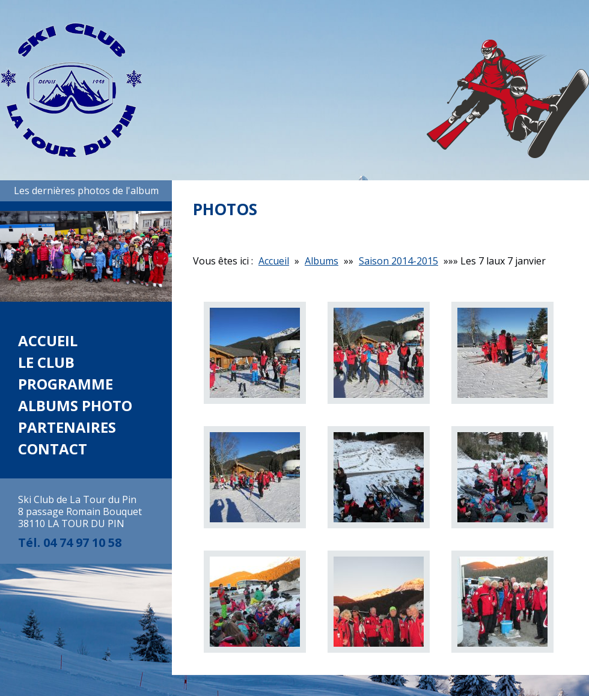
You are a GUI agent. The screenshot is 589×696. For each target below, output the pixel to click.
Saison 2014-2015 (398, 260)
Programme (65, 384)
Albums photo (75, 405)
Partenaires (67, 427)
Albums (321, 260)
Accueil (48, 340)
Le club (46, 362)
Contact (52, 449)
